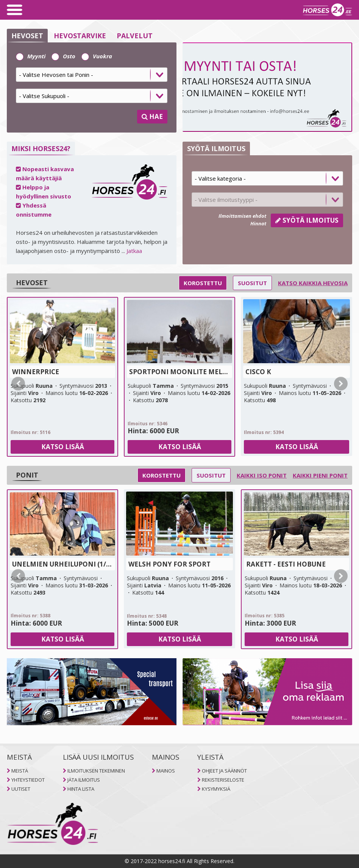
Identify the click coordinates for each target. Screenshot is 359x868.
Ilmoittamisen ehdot (242, 215)
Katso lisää (62, 446)
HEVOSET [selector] (27, 35)
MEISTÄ (19, 770)
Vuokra (96, 56)
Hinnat (258, 223)
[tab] (91, 77)
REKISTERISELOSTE (223, 779)
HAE (152, 116)
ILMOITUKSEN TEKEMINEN (96, 770)
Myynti (30, 56)
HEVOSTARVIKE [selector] (80, 35)
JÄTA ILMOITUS (83, 779)
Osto (63, 56)
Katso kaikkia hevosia (313, 283)
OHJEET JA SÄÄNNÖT (224, 770)
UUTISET (20, 788)
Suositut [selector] (252, 283)
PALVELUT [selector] (135, 35)
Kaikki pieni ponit (320, 475)
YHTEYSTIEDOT (28, 779)
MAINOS (165, 770)
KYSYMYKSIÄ (216, 788)
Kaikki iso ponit (262, 475)
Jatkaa (134, 250)
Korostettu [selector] (203, 283)
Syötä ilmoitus (307, 220)
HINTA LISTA (80, 788)
